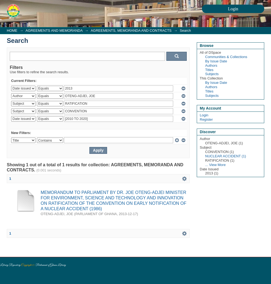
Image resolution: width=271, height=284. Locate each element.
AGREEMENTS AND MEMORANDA (53, 30)
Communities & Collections (226, 57)
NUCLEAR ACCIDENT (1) (225, 156)
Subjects (212, 74)
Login (204, 115)
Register (206, 119)
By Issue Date (216, 61)
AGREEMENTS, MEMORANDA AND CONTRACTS (131, 30)
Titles (209, 70)
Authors (211, 65)
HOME (12, 30)
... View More (215, 165)
